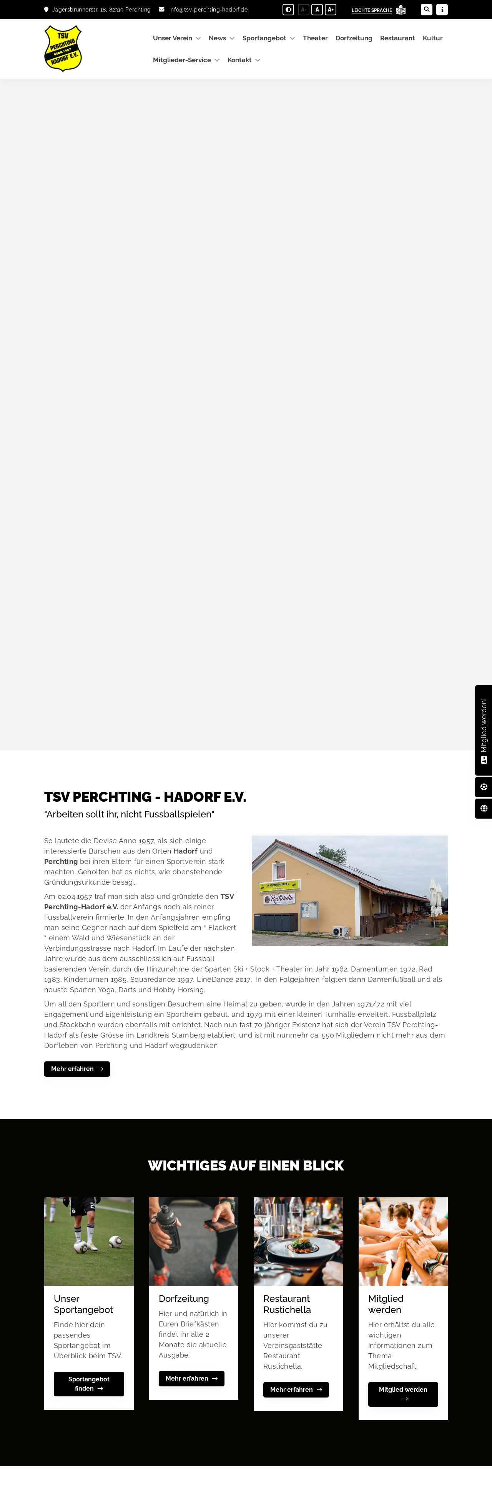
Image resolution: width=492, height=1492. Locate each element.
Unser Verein (172, 38)
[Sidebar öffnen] (442, 9)
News (217, 38)
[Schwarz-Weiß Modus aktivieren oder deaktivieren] (288, 9)
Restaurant (397, 38)
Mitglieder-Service (182, 60)
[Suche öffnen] (426, 9)
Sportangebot (264, 38)
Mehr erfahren (72, 1069)
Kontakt (240, 60)
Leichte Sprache (372, 10)
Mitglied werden (403, 1389)
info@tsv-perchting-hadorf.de (209, 9)
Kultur (433, 38)
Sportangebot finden (89, 1384)
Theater (315, 38)
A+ (331, 10)
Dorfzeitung (354, 38)
